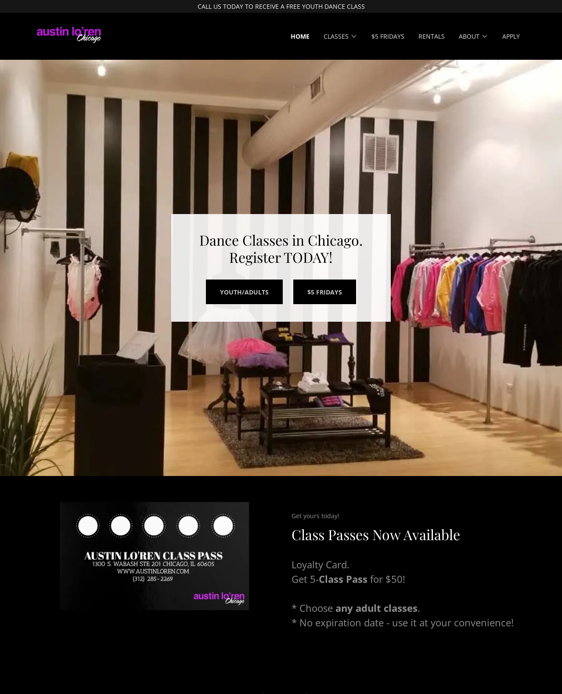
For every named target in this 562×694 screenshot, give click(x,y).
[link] (69, 35)
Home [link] (300, 36)
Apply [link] (511, 36)
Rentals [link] (431, 36)
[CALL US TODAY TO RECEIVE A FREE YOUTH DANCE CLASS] (281, 6)
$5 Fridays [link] (387, 36)
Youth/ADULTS (244, 292)
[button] (340, 36)
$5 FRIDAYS (324, 292)
